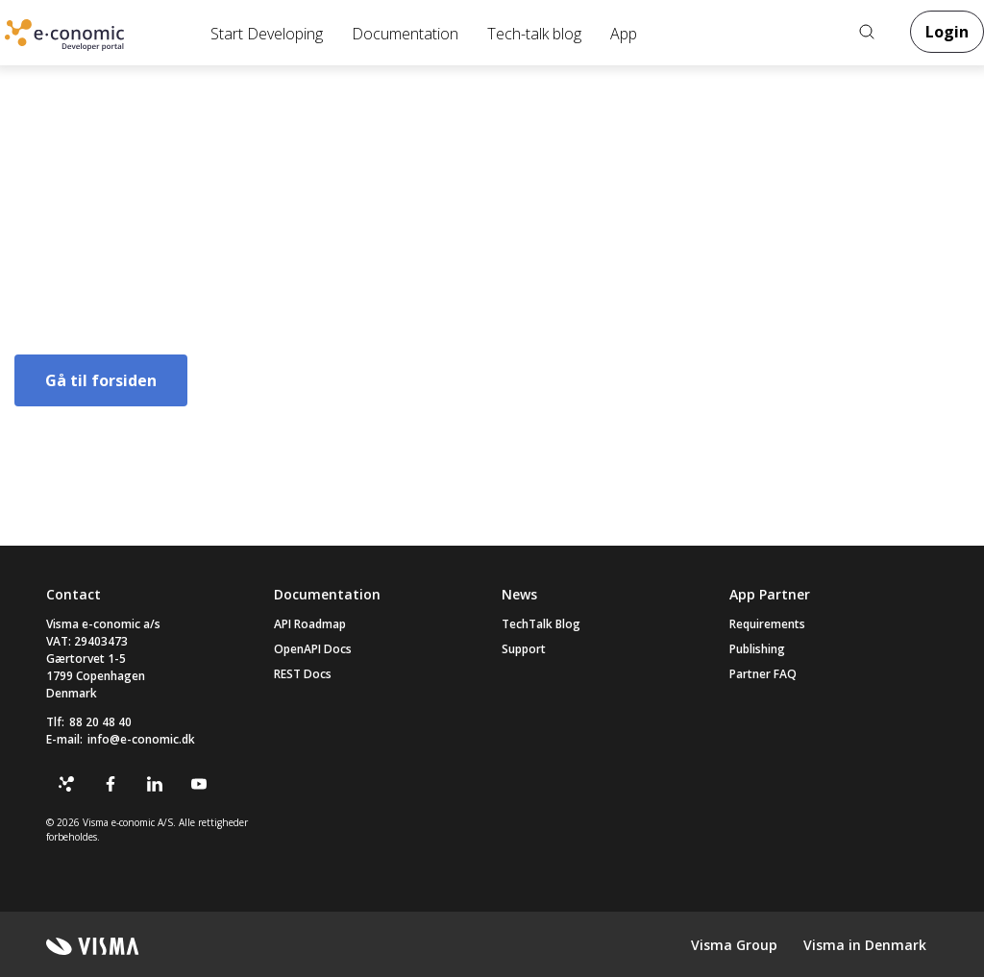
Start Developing (266, 33)
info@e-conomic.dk (141, 739)
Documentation (405, 33)
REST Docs (303, 674)
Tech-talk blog (534, 33)
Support (524, 649)
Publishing (757, 649)
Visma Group (734, 945)
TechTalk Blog (541, 624)
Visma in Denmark (864, 945)
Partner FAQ (763, 674)
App (623, 33)
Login (947, 31)
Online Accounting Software (95, 39)
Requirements (767, 624)
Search (867, 31)
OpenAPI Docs (313, 649)
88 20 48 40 (100, 722)
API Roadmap (310, 624)
